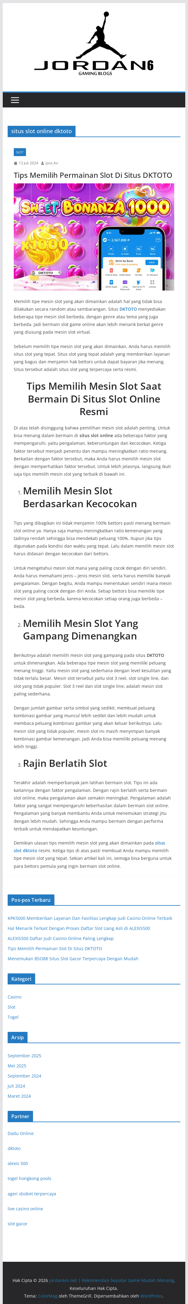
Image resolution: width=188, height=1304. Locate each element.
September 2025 (24, 1056)
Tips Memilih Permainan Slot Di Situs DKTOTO (93, 175)
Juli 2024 (16, 1086)
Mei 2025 (17, 1066)
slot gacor (18, 1224)
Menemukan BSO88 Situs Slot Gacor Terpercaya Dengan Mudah (73, 958)
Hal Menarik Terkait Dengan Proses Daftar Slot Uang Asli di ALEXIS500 (79, 928)
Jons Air (52, 163)
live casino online (25, 1209)
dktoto (14, 1148)
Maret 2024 (19, 1096)
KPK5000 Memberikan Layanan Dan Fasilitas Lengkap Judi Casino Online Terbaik (90, 918)
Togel (13, 1017)
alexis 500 (18, 1163)
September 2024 (24, 1076)
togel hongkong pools (29, 1178)
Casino (14, 997)
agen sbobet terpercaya (32, 1194)
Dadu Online (21, 1133)
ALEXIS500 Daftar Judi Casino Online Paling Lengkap (61, 938)
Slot (20, 152)
